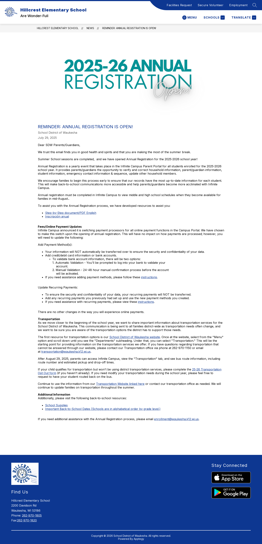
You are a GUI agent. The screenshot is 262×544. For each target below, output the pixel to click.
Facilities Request (179, 5)
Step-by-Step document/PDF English (70, 213)
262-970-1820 (27, 520)
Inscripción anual (57, 216)
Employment (238, 5)
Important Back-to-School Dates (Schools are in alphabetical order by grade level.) (102, 409)
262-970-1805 (32, 515)
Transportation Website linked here (120, 384)
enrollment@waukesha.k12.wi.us (176, 419)
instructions (149, 277)
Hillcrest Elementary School (57, 28)
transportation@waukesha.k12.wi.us (66, 351)
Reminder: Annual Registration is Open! (129, 28)
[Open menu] (189, 17)
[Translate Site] (243, 17)
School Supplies (56, 405)
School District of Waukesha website (134, 337)
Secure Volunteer (210, 5)
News (90, 28)
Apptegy (139, 538)
